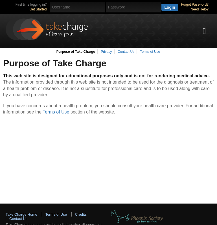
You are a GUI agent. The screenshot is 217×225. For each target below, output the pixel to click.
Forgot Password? (195, 4)
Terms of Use (150, 52)
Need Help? (200, 9)
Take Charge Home (21, 214)
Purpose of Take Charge (75, 52)
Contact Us (126, 52)
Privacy (106, 52)
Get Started (38, 9)
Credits (81, 214)
